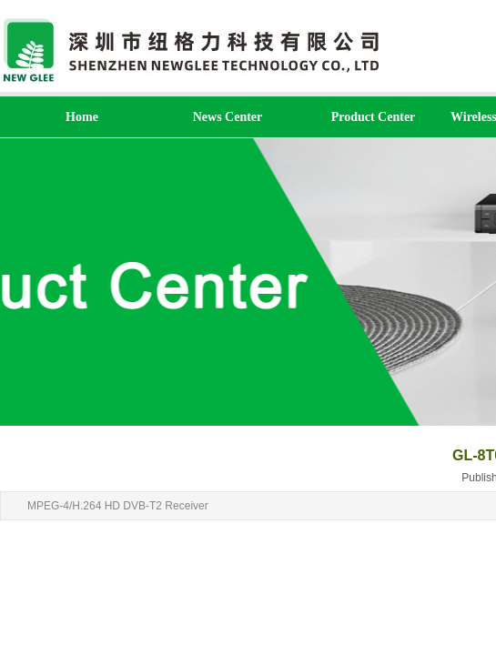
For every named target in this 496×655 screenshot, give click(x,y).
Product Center (373, 117)
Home (82, 117)
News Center (228, 117)
